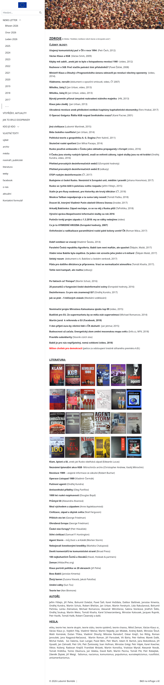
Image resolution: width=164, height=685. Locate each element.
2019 (7, 86)
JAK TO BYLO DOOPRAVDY (16, 119)
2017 (7, 99)
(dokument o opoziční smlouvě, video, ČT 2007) (84, 86)
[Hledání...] (20, 12)
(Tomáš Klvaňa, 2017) (101, 268)
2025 (7, 45)
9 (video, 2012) (91, 66)
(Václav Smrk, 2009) (70, 60)
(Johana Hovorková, (98, 184)
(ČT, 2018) (87, 196)
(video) (87, 224)
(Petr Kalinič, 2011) (82, 142)
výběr (6, 140)
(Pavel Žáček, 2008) (89, 71)
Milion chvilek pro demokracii (66, 352)
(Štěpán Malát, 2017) (103, 257)
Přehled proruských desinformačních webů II (74, 173)
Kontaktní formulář (13, 200)
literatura (7, 166)
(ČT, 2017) (70, 179)
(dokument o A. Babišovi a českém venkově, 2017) (83, 263)
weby (5, 173)
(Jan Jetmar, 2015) (84, 330)
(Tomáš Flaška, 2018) (89, 201)
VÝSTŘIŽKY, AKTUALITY (15, 113)
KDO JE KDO (11, 126)
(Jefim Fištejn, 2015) (85, 190)
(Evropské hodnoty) (84, 168)
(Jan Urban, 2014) (72, 136)
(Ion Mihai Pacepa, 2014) (76, 147)
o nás (5, 187)
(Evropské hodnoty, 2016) (91, 291)
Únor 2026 (10, 32)
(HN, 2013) (89, 103)
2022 (7, 66)
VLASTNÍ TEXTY (11, 133)
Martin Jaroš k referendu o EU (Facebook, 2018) (75, 324)
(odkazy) (70, 274)
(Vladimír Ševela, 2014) (75, 246)
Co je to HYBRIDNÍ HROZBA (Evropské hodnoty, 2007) (78, 229)
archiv (6, 146)
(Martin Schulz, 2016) (73, 285)
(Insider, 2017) (88, 207)
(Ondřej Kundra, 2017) (83, 296)
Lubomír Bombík (66, 681)
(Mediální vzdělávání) (77, 302)
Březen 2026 (11, 25)
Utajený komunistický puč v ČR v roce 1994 (73, 54)
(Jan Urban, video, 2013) (70, 91)
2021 (7, 72)
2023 (7, 59)
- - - (7, 106)
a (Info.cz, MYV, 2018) (99, 336)
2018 (7, 92)
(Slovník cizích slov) (70, 341)
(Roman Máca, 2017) (98, 235)
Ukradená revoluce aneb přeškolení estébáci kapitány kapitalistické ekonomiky (93, 114)
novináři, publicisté (13, 160)
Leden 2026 (11, 39)
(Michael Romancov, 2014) (98, 319)
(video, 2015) (86, 313)
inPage (151, 681)
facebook (7, 180)
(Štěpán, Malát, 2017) (100, 252)
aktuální (7, 193)
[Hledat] (40, 12)
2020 (7, 79)
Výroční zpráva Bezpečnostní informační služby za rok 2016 (81, 218)
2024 (7, 52)
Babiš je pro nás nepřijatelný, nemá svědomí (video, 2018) (81, 347)
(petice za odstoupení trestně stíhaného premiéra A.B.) (111, 352)
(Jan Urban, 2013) (68, 108)
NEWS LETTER (12, 20)
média (6, 153)
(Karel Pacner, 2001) (91, 119)
